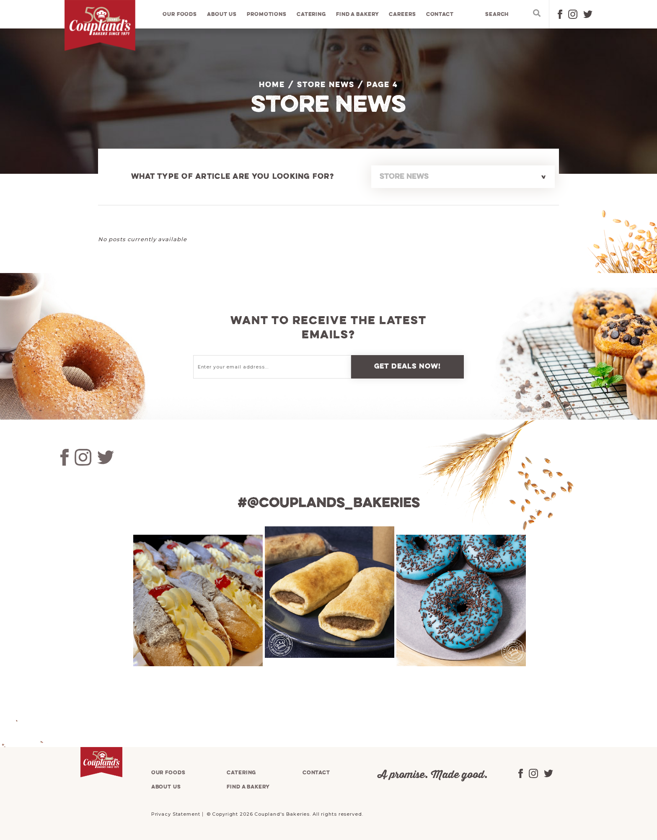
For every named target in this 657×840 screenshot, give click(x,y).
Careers (402, 14)
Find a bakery (357, 14)
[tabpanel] (197, 600)
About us (222, 14)
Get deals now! (407, 366)
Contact (440, 14)
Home (272, 85)
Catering (311, 14)
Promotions (267, 14)
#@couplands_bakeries (328, 503)
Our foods (180, 14)
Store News (325, 85)
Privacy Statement (175, 814)
